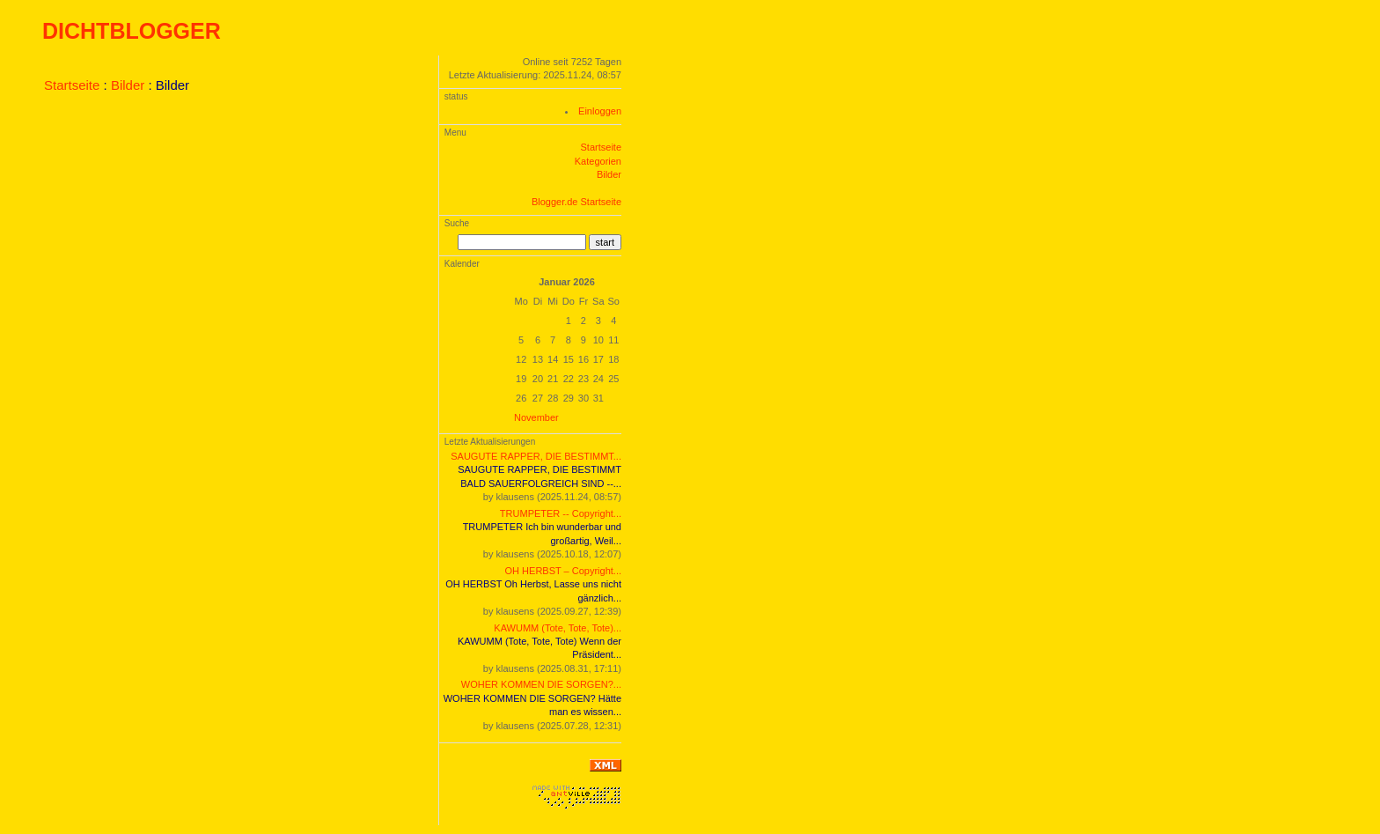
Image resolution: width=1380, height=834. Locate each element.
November (536, 417)
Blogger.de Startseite (576, 201)
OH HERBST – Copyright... (563, 570)
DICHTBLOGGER (131, 30)
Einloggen (599, 111)
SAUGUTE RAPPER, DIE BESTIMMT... (536, 456)
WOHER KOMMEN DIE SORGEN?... (541, 684)
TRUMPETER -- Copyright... (560, 513)
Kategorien (598, 161)
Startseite (71, 84)
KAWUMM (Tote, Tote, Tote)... (557, 628)
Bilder (127, 84)
